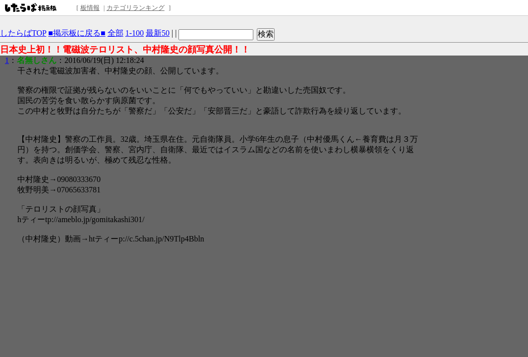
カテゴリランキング (136, 7)
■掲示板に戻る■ (76, 33)
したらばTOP (23, 33)
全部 (115, 33)
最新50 (158, 33)
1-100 (134, 33)
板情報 (90, 7)
